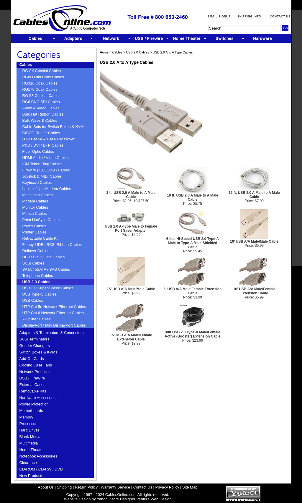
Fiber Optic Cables (38, 151)
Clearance (28, 462)
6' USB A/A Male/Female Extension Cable (193, 291)
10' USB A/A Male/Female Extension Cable (254, 291)
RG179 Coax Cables (40, 89)
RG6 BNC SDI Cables (41, 102)
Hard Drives (29, 430)
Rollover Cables (36, 251)
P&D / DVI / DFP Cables (43, 145)
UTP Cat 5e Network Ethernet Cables (54, 306)
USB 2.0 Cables (36, 282)
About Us (46, 487)
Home (104, 52)
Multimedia (28, 443)
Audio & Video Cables (41, 108)
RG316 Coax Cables (40, 83)
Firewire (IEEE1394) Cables (46, 170)
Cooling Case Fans (35, 365)
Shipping (64, 487)
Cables (25, 64)
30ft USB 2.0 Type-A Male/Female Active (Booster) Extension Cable (192, 334)
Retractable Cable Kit (40, 238)
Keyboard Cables (37, 182)
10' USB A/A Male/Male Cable (254, 241)
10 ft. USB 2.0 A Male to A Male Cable (192, 197)
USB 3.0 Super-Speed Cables (47, 288)
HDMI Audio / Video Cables (45, 157)
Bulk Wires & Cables (39, 120)
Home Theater (31, 449)
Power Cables (34, 226)
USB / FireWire (32, 378)
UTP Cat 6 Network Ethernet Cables (53, 313)
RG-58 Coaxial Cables (41, 95)
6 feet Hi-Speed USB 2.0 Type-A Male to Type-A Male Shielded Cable (192, 243)
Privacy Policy (167, 487)
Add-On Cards (31, 358)
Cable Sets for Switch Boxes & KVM (53, 126)
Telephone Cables (37, 275)
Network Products (34, 371)
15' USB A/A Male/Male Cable (131, 289)
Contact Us (142, 487)
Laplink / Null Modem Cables (46, 188)
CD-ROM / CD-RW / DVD (41, 469)
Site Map (189, 487)
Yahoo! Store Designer (116, 499)
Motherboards (31, 410)
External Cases (32, 384)
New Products (31, 475)
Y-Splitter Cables (36, 319)
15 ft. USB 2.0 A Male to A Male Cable (254, 195)
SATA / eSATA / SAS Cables (46, 269)
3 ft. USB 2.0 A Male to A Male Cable (131, 195)
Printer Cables (34, 232)
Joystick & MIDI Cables (42, 176)
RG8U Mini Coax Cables (43, 77)
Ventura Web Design (153, 499)
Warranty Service (115, 487)
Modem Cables (35, 201)
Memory (26, 417)
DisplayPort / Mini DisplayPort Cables (54, 325)
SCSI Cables (33, 263)
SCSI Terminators (34, 339)
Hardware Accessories (38, 397)
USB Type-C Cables (39, 294)
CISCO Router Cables (41, 133)
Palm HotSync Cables (41, 220)
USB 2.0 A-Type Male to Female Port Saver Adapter (131, 228)
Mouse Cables (34, 213)
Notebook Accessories (38, 456)
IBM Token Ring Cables (42, 164)
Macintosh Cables (37, 195)
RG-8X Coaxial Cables (41, 71)
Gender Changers (34, 345)
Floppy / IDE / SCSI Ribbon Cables (52, 244)
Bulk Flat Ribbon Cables (42, 114)
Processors (29, 423)
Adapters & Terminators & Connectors (51, 332)
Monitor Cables (35, 207)
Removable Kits (32, 391)
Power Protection (34, 404)
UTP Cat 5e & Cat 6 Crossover (48, 139)
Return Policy (86, 487)
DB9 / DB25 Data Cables (43, 257)
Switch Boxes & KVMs (38, 352)
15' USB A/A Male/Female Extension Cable (131, 337)
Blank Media (30, 436)
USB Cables (32, 300)
